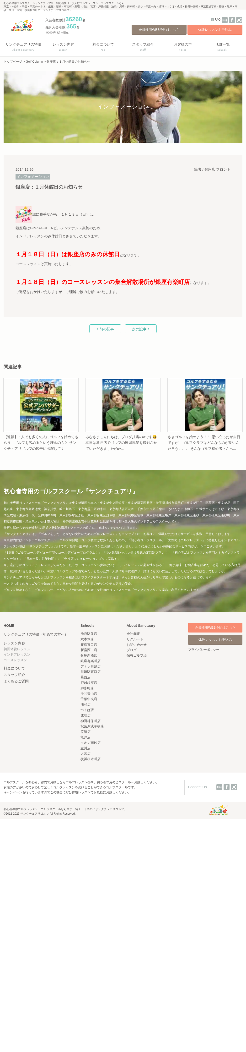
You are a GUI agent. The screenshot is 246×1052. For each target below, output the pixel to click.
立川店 (85, 748)
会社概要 (133, 634)
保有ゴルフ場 (137, 655)
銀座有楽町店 (90, 661)
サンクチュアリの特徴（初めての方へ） (36, 634)
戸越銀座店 (88, 683)
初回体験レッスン (17, 649)
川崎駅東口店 (90, 672)
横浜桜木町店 (90, 759)
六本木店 (87, 639)
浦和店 (85, 704)
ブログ (132, 650)
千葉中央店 (88, 699)
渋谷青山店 (88, 694)
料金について (14, 668)
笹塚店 (85, 732)
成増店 (85, 715)
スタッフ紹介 (14, 675)
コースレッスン (15, 660)
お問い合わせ (137, 645)
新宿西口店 (88, 650)
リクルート (135, 639)
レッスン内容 (14, 643)
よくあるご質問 (16, 681)
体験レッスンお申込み (215, 30)
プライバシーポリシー (203, 649)
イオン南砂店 (90, 743)
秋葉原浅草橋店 (92, 726)
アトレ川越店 (90, 666)
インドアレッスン (17, 654)
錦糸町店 (87, 688)
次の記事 (139, 329)
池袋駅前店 (88, 634)
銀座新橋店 (88, 655)
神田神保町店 (90, 721)
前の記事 (107, 329)
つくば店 (87, 710)
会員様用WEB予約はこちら (159, 30)
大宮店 (85, 753)
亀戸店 (85, 737)
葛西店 (85, 677)
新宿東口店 (88, 645)
